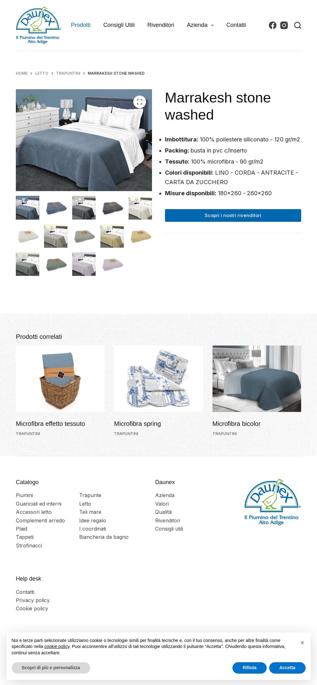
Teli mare (90, 512)
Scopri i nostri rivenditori (233, 215)
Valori (162, 504)
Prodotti (81, 25)
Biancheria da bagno (104, 537)
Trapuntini (28, 433)
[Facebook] (272, 25)
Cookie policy (32, 608)
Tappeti (25, 537)
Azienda (201, 25)
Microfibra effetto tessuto (50, 423)
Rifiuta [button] (250, 667)
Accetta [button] (287, 667)
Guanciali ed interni (38, 504)
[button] (302, 643)
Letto (85, 504)
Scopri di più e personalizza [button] (51, 667)
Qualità (163, 512)
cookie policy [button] (56, 646)
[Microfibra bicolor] (256, 379)
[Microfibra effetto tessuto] (60, 379)
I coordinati (92, 529)
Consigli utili (119, 25)
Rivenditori (160, 25)
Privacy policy (33, 600)
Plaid (21, 529)
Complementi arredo (40, 520)
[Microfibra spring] (158, 379)
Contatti (236, 25)
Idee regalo (92, 520)
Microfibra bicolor (236, 423)
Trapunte (90, 495)
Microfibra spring (137, 423)
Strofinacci (29, 545)
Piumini (24, 495)
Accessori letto (34, 512)
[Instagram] (284, 25)
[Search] (297, 25)
